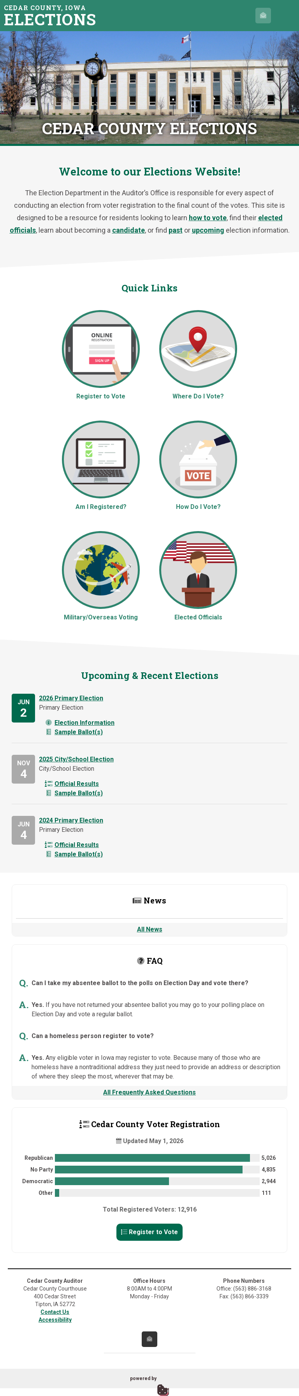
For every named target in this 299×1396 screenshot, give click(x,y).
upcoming (208, 230)
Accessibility (55, 1320)
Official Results (72, 783)
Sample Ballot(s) (74, 732)
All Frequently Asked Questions (149, 1092)
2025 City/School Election (76, 759)
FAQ (149, 960)
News (149, 900)
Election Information (79, 722)
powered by (143, 1378)
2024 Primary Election (71, 820)
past (176, 230)
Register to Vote (101, 355)
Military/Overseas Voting (101, 576)
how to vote (208, 218)
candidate (128, 230)
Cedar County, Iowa (52, 15)
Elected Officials (198, 576)
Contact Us (54, 1312)
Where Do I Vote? (198, 355)
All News (149, 929)
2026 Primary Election (71, 698)
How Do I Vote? (198, 465)
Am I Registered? (101, 465)
